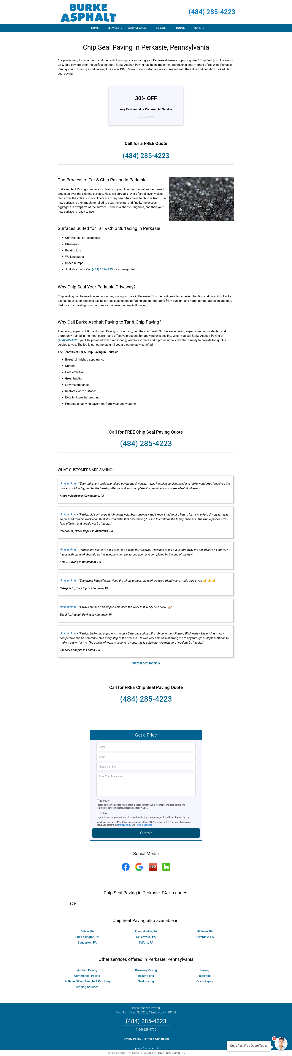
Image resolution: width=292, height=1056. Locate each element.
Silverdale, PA (205, 932)
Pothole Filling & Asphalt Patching (87, 976)
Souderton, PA (87, 937)
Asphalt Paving (87, 965)
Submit (146, 828)
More (199, 29)
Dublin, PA (87, 926)
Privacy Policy (124, 820)
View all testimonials (146, 658)
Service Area (137, 27)
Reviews (160, 27)
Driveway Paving (146, 965)
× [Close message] (269, 1042)
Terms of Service (173, 1048)
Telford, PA (146, 937)
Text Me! (105, 796)
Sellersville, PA (146, 932)
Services (115, 29)
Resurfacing (146, 971)
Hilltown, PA (205, 926)
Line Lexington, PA (87, 932)
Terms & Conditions (145, 820)
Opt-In (103, 808)
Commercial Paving (87, 971)
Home (95, 27)
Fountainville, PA (146, 926)
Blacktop (205, 971)
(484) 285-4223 (212, 12)
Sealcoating (146, 976)
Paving (205, 965)
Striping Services (87, 982)
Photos (179, 27)
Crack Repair (204, 976)
